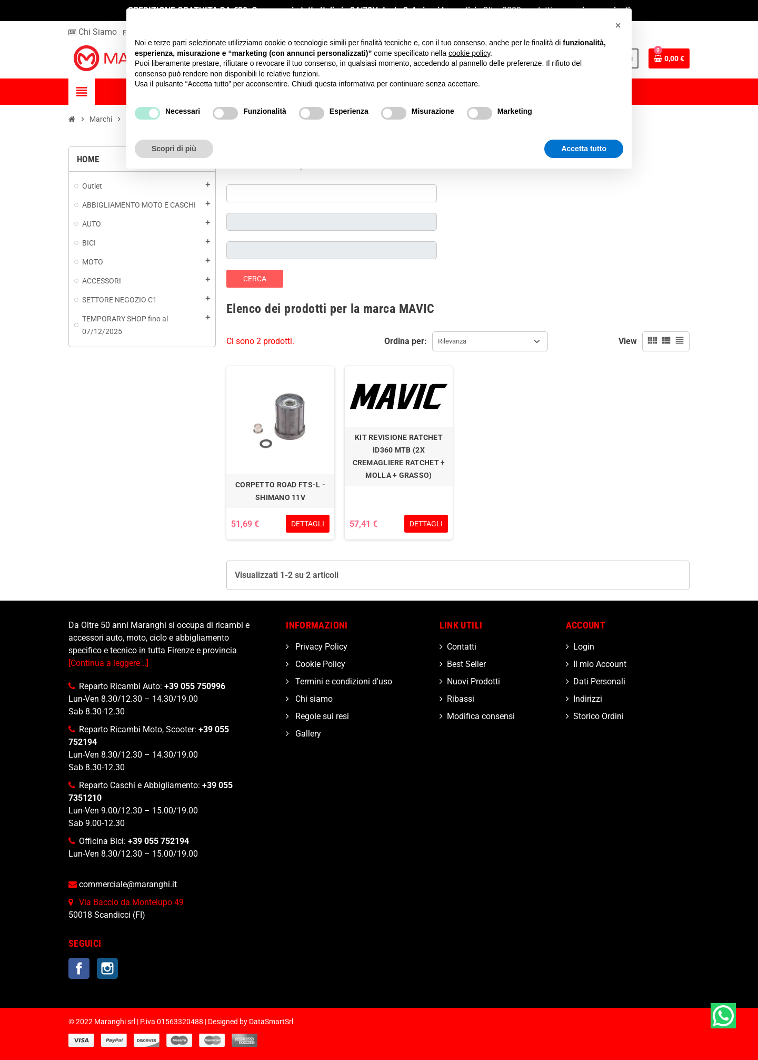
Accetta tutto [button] (583, 148)
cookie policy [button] (469, 53)
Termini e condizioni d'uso (342, 681)
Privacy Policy (320, 647)
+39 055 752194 (158, 841)
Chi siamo (313, 699)
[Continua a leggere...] (108, 663)
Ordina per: (405, 341)
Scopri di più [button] (174, 148)
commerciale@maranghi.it (128, 884)
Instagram (107, 968)
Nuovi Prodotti (473, 681)
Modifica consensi (481, 716)
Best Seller (466, 664)
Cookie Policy (319, 664)
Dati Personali (599, 681)
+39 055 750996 (194, 686)
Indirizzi (587, 699)
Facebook (78, 968)
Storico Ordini (598, 716)
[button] (618, 25)
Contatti (461, 647)
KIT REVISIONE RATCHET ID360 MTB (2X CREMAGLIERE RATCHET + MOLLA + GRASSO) (399, 456)
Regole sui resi (321, 716)
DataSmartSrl (271, 1021)
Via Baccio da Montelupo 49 (131, 902)
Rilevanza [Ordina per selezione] (452, 341)
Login (583, 647)
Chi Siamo (92, 32)
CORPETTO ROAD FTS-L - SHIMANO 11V (280, 491)
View (628, 341)
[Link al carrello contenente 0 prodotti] (669, 58)
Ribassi (460, 699)
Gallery (307, 734)
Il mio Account (599, 664)
